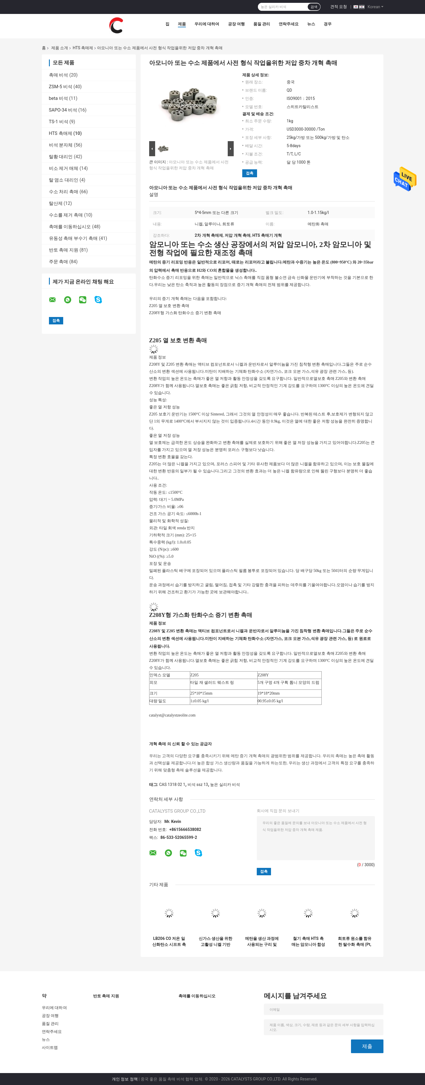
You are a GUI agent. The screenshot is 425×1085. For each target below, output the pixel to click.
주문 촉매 (58, 261)
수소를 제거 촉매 (66, 215)
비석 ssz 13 (198, 784)
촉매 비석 (58, 75)
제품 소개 (59, 48)
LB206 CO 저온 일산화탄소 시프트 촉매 (169, 941)
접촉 (249, 173)
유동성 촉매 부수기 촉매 (73, 238)
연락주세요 (289, 24)
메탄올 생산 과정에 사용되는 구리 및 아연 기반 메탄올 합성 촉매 (262, 941)
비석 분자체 (61, 145)
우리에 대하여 (206, 24)
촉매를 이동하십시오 (70, 226)
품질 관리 (261, 24)
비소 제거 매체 (64, 168)
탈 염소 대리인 (64, 180)
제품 (182, 24)
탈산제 (56, 203)
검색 (314, 7)
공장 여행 (236, 24)
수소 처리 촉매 (64, 191)
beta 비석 (58, 98)
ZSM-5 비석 (60, 86)
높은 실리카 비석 (225, 784)
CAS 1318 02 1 (172, 784)
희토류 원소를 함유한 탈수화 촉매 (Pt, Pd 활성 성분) (355, 941)
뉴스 (311, 24)
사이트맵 (50, 1047)
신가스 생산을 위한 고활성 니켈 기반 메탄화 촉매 (216, 941)
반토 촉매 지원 (64, 250)
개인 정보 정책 (125, 1079)
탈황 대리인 (61, 156)
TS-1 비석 (58, 121)
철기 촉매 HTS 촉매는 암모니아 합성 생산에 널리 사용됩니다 (308, 941)
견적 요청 (338, 6)
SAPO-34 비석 (63, 110)
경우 (328, 24)
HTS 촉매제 (83, 48)
